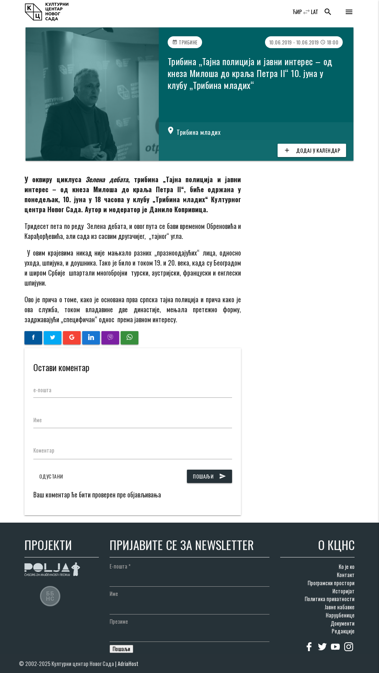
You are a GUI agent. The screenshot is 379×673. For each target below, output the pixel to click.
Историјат (343, 591)
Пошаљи (209, 476)
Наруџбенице (340, 615)
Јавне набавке (340, 607)
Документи (343, 623)
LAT (314, 12)
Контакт (346, 575)
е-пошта (42, 390)
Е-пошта (120, 566)
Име (37, 420)
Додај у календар (312, 150)
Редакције (343, 631)
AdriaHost (128, 663)
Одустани (51, 476)
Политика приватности (330, 599)
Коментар (43, 450)
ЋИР (297, 12)
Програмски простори (331, 583)
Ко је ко (347, 566)
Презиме (119, 621)
